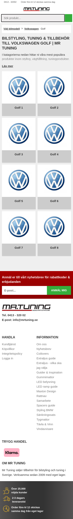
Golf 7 (19, 247)
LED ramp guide (47, 386)
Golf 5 (19, 201)
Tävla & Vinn (45, 424)
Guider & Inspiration (49, 372)
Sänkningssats (46, 414)
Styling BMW (45, 410)
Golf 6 (54, 201)
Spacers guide (46, 405)
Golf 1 (19, 107)
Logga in (7, 358)
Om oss (42, 344)
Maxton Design (46, 391)
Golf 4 (54, 154)
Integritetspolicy (12, 353)
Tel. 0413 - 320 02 (14, 315)
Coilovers (43, 353)
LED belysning (46, 381)
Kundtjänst (9, 344)
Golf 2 (54, 107)
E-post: (7, 319)
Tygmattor (43, 419)
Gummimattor (45, 377)
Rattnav (42, 396)
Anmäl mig (59, 290)
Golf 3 (19, 154)
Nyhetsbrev (44, 349)
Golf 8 (54, 247)
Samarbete (44, 400)
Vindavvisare (45, 429)
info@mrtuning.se (25, 319)
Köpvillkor (8, 349)
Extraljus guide (46, 358)
